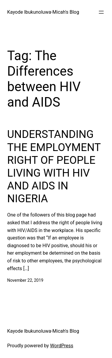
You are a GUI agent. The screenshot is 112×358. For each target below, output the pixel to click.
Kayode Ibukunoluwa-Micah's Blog (43, 12)
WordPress (61, 345)
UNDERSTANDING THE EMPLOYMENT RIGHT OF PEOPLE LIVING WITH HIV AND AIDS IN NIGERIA (54, 166)
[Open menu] (101, 12)
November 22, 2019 (25, 280)
